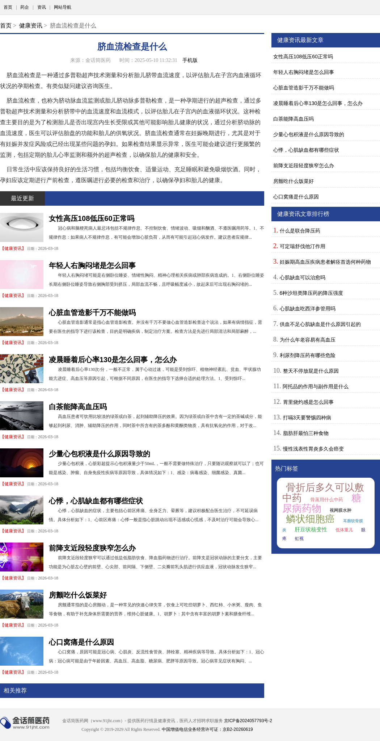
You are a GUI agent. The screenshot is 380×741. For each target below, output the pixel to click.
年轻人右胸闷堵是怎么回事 (92, 265)
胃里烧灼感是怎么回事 (308, 402)
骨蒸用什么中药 (326, 499)
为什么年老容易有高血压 (307, 340)
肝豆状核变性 (311, 529)
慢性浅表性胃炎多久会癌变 (313, 449)
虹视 (299, 538)
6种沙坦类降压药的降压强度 (311, 293)
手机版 (190, 60)
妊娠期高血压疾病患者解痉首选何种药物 (325, 262)
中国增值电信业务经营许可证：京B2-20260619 (207, 729)
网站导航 (62, 7)
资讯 (41, 7)
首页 (8, 7)
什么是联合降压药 (300, 231)
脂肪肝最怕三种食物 (306, 433)
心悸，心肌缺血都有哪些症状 (96, 501)
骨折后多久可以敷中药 (323, 492)
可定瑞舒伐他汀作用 (302, 246)
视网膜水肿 (340, 510)
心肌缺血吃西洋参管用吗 (307, 308)
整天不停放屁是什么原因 (311, 371)
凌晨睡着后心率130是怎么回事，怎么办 (113, 360)
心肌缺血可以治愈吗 (302, 277)
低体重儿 (344, 529)
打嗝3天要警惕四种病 (307, 417)
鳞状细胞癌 (310, 519)
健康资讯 (30, 25)
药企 (24, 7)
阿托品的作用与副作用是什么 (316, 386)
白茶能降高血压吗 (78, 407)
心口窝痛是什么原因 (81, 642)
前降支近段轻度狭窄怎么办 (92, 548)
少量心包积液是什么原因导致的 (99, 454)
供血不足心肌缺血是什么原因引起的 (320, 324)
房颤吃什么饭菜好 (78, 595)
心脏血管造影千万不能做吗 (92, 313)
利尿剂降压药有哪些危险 (307, 355)
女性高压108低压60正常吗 (91, 218)
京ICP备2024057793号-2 (248, 720)
